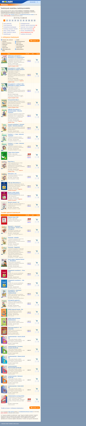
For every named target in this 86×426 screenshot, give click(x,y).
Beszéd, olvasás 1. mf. (13, 202)
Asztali (17, 423)
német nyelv (18, 47)
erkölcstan (4, 44)
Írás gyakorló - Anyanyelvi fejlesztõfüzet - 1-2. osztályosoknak (14, 292)
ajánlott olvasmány (6, 43)
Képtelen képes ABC (13, 217)
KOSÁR (33, 40)
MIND (3, 50)
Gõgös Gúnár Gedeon (13, 152)
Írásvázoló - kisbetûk (13, 237)
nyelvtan (3, 41)
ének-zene (18, 43)
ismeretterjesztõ (19, 46)
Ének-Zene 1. (11, 161)
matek (17, 39)
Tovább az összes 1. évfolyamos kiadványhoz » (12, 408)
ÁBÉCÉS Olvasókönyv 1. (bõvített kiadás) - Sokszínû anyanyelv (15, 111)
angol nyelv (4, 47)
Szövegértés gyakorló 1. (14, 300)
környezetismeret (20, 41)
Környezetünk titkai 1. (13, 99)
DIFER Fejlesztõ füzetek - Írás (15, 309)
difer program (19, 44)
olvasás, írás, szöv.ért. (7, 39)
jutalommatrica (19, 49)
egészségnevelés (6, 49)
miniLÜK (3, 46)
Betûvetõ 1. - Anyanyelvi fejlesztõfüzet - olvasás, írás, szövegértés (15, 228)
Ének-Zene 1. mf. (12, 173)
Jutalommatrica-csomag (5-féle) (16, 396)
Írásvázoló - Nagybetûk (14, 247)
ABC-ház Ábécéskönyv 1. (14, 182)
